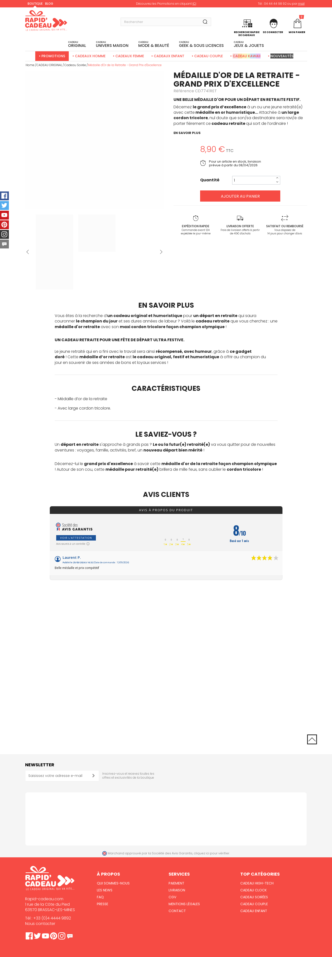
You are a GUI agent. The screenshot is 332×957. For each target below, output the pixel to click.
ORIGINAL (77, 44)
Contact (177, 910)
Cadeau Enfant (253, 910)
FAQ (100, 897)
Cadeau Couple (208, 56)
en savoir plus (187, 133)
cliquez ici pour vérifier (211, 853)
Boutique (35, 3)
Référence (184, 91)
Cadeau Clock (253, 890)
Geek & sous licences (201, 44)
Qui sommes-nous (113, 883)
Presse (102, 903)
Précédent (27, 251)
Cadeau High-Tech (257, 883)
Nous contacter (40, 923)
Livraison (177, 890)
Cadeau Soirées (254, 897)
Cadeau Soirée (75, 65)
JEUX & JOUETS (249, 44)
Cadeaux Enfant (169, 56)
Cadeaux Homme (90, 56)
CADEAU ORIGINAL (49, 65)
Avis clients (166, 494)
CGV (172, 897)
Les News (104, 890)
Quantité (209, 180)
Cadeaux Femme (129, 56)
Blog (49, 3)
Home (30, 65)
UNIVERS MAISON (112, 44)
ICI (194, 3)
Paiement (176, 883)
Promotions (53, 56)
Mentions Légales (184, 903)
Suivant (161, 251)
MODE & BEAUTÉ (153, 44)
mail (301, 3)
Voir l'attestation (76, 538)
